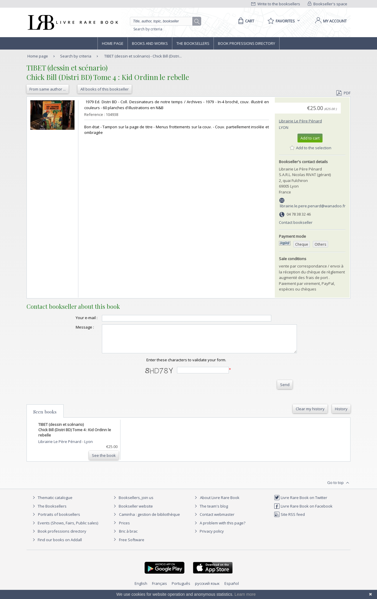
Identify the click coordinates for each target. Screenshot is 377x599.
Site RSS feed (289, 520)
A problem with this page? (219, 528)
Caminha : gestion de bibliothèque (149, 519)
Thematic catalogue (51, 503)
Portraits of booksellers (59, 519)
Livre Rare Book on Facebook (303, 511)
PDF (343, 93)
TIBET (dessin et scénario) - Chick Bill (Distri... (143, 56)
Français (159, 588)
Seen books (45, 417)
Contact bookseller (295, 222)
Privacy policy (208, 536)
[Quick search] (164, 21)
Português (181, 588)
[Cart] (245, 21)
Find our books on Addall (56, 545)
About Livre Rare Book (219, 503)
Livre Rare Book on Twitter (300, 503)
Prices (124, 528)
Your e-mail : (75, 317)
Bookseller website (132, 511)
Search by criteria (147, 29)
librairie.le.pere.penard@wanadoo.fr (312, 206)
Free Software (131, 545)
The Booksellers (192, 43)
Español (231, 588)
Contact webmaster (213, 520)
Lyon (283, 127)
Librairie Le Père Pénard (300, 121)
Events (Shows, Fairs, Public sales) (64, 528)
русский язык (207, 588)
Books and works (150, 43)
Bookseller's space (327, 3)
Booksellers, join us (132, 503)
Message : (73, 327)
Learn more (245, 594)
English (141, 588)
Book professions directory (246, 43)
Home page (112, 43)
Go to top (338, 488)
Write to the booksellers (275, 3)
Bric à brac (128, 536)
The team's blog (210, 511)
